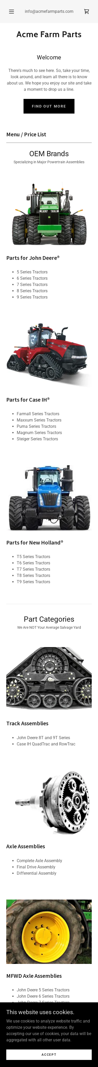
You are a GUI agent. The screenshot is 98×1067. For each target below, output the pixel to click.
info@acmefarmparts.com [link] (49, 11)
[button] (11, 11)
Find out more (49, 106)
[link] (86, 11)
